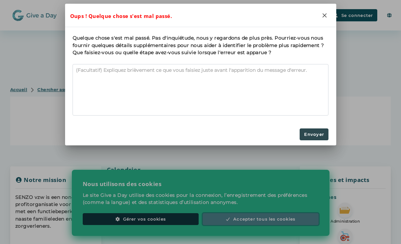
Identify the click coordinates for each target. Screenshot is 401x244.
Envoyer (314, 134)
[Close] (324, 15)
